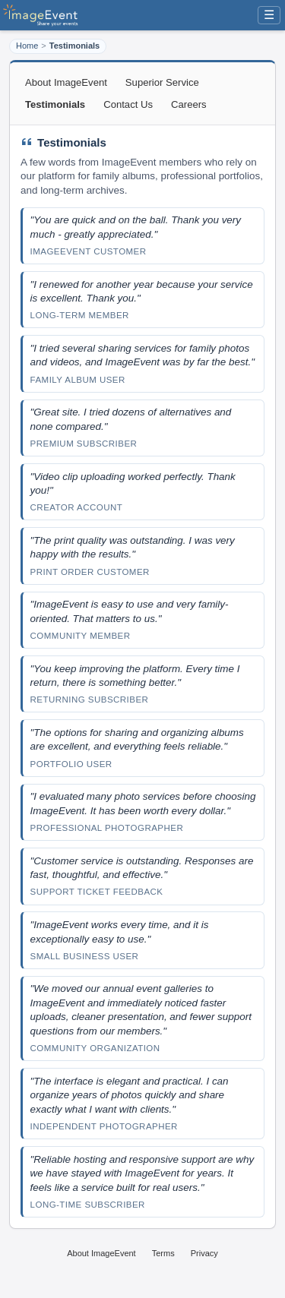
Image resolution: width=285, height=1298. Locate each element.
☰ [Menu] (269, 14)
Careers (189, 104)
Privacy (204, 1253)
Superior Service (162, 82)
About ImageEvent (66, 82)
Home (27, 45)
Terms (163, 1253)
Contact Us (128, 104)
